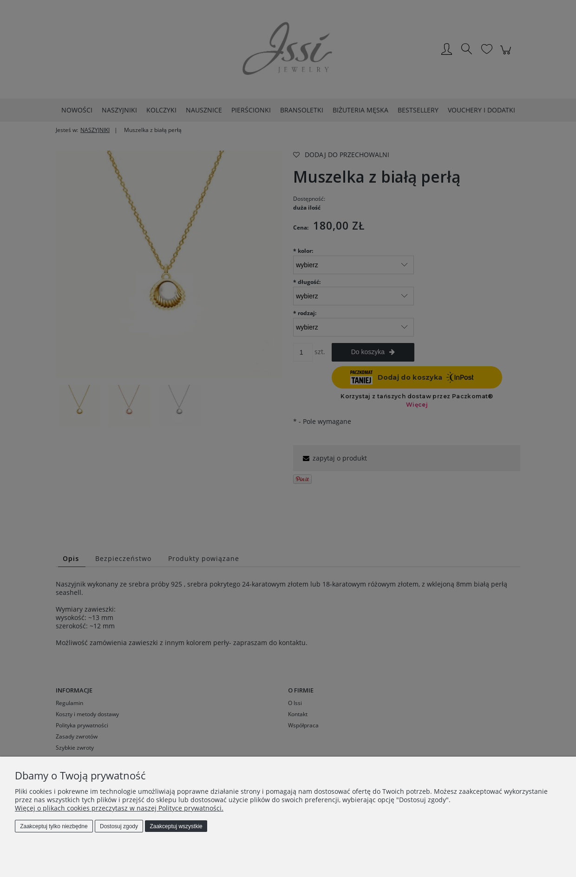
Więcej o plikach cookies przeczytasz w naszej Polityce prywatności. (119, 808)
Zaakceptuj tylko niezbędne (53, 826)
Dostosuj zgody (119, 826)
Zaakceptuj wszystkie (176, 826)
